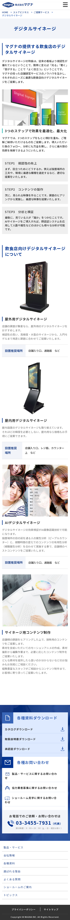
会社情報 (9, 855)
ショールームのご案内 (18, 887)
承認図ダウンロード (17, 749)
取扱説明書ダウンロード (20, 739)
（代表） (35, 823)
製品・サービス (13, 847)
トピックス (11, 895)
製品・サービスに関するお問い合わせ (31, 776)
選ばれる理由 (12, 871)
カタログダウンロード (19, 729)
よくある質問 (12, 879)
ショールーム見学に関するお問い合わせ (31, 800)
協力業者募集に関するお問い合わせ (31, 788)
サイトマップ (51, 909)
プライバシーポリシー (24, 909)
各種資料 (9, 863)
